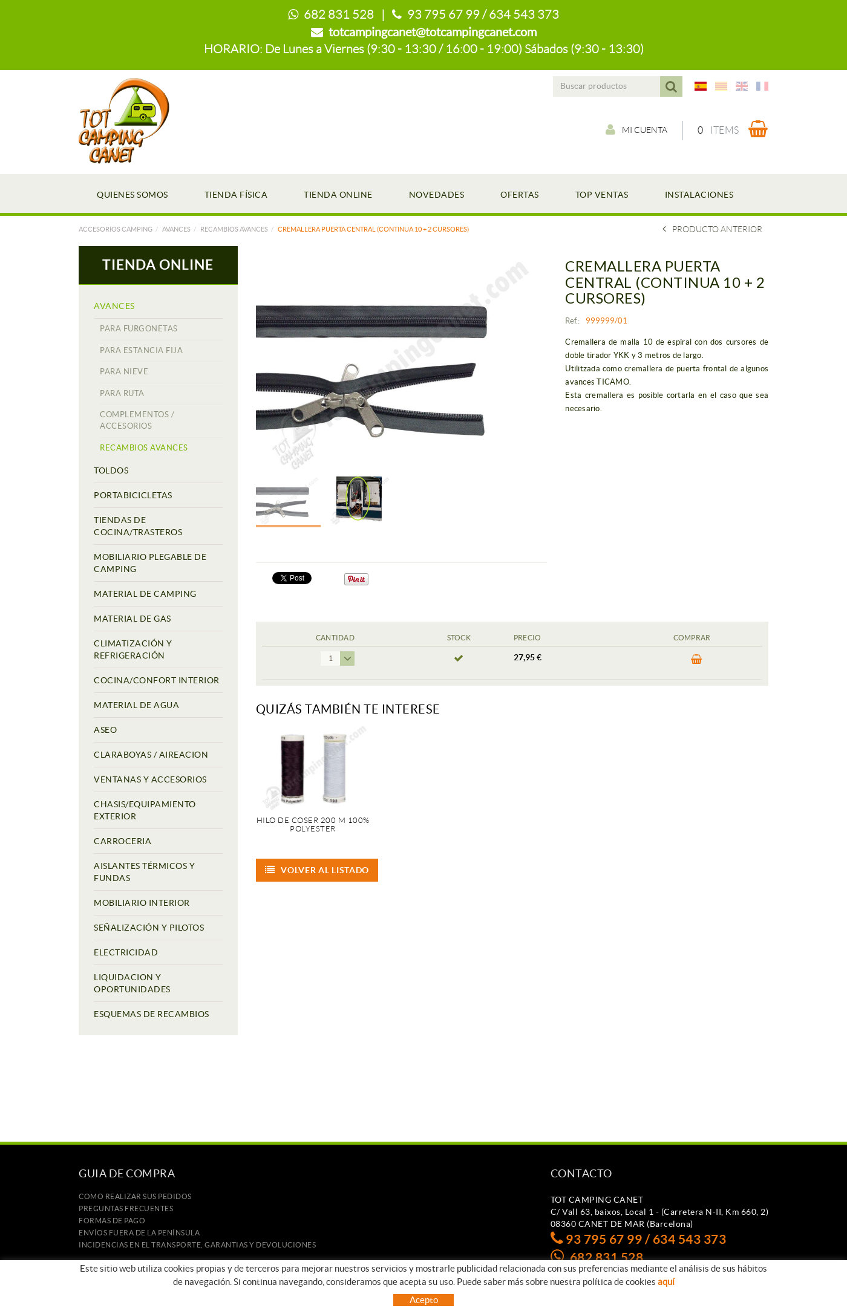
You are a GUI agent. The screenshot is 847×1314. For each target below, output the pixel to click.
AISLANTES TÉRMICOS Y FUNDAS (144, 872)
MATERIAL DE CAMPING (145, 594)
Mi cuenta (636, 130)
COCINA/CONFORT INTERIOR (157, 680)
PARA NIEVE (124, 371)
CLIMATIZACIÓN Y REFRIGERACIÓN (133, 649)
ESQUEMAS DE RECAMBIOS (151, 1014)
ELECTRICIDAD (126, 952)
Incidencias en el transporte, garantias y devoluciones (197, 1245)
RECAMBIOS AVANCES (234, 229)
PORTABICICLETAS (133, 495)
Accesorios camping (115, 229)
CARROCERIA (122, 841)
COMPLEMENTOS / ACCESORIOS (137, 420)
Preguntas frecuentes (126, 1208)
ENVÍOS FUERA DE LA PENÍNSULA (139, 1233)
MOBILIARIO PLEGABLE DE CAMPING (150, 563)
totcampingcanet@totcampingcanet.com (433, 32)
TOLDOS (111, 470)
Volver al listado (317, 870)
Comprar (696, 660)
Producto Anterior (712, 229)
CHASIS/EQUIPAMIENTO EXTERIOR (145, 810)
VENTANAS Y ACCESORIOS (150, 779)
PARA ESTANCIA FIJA (141, 350)
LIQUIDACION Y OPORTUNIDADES (132, 983)
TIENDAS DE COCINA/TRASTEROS (138, 526)
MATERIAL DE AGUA (136, 705)
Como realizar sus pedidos (135, 1196)
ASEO (105, 730)
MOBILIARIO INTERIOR (142, 903)
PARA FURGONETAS (139, 328)
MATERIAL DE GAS (132, 618)
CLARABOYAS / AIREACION (151, 754)
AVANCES (176, 229)
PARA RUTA (122, 393)
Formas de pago (112, 1221)
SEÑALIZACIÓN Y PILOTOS (149, 927)
